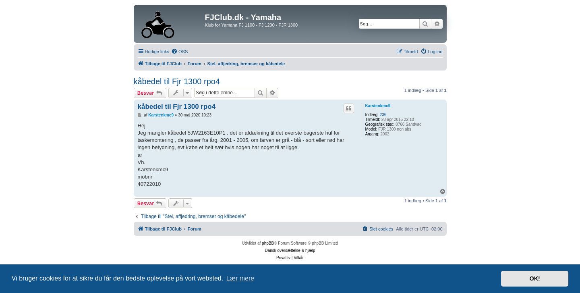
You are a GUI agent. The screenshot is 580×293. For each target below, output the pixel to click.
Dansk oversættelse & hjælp (290, 250)
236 (383, 114)
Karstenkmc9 (378, 106)
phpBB (268, 243)
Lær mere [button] (240, 278)
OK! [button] (534, 278)
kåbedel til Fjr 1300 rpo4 (177, 81)
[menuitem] (179, 51)
